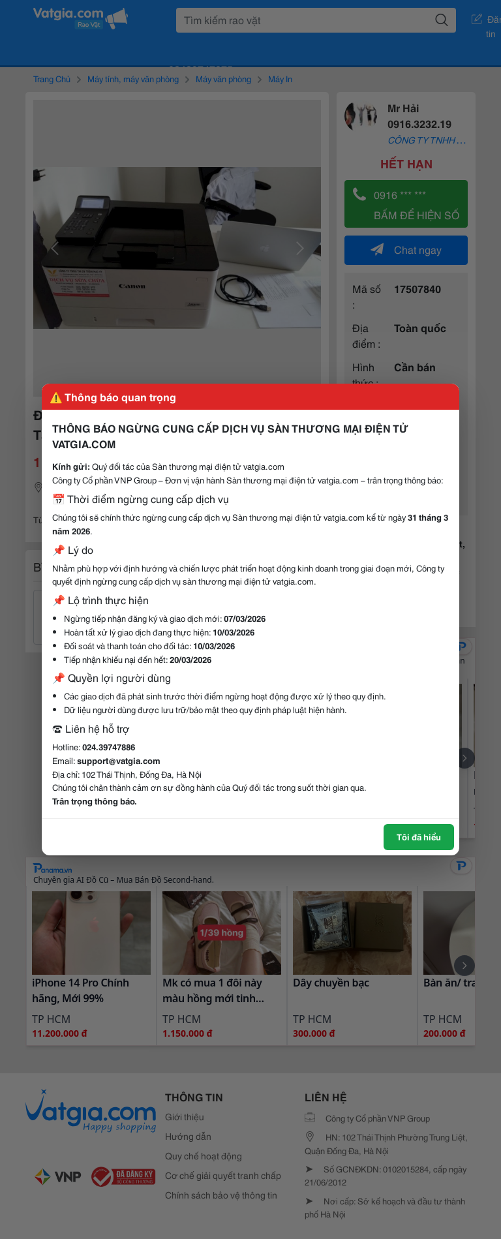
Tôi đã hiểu (419, 836)
